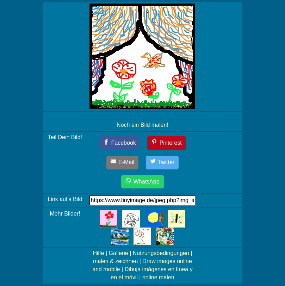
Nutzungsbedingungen (161, 253)
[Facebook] (119, 143)
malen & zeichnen (115, 261)
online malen (158, 277)
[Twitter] (162, 162)
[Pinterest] (166, 143)
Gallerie (118, 253)
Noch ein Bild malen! (142, 125)
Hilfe (98, 253)
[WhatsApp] (142, 182)
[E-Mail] (122, 162)
